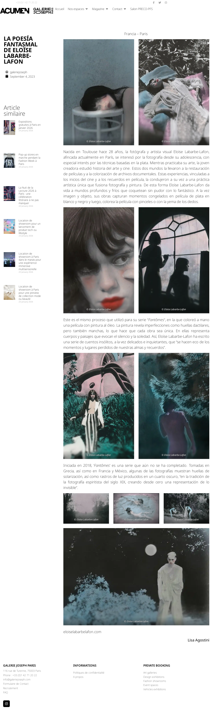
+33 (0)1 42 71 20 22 (25, 675)
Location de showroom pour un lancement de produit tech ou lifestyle (29, 227)
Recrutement (10, 688)
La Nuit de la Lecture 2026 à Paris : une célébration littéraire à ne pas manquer (29, 195)
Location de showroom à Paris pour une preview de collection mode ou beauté (30, 293)
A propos (78, 677)
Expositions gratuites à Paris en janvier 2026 (30, 125)
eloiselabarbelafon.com (82, 631)
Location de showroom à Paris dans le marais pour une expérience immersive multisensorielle (30, 261)
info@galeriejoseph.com (16, 679)
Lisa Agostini (198, 640)
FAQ (5, 692)
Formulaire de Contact (15, 683)
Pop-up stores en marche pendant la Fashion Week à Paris (29, 159)
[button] (78, 9)
